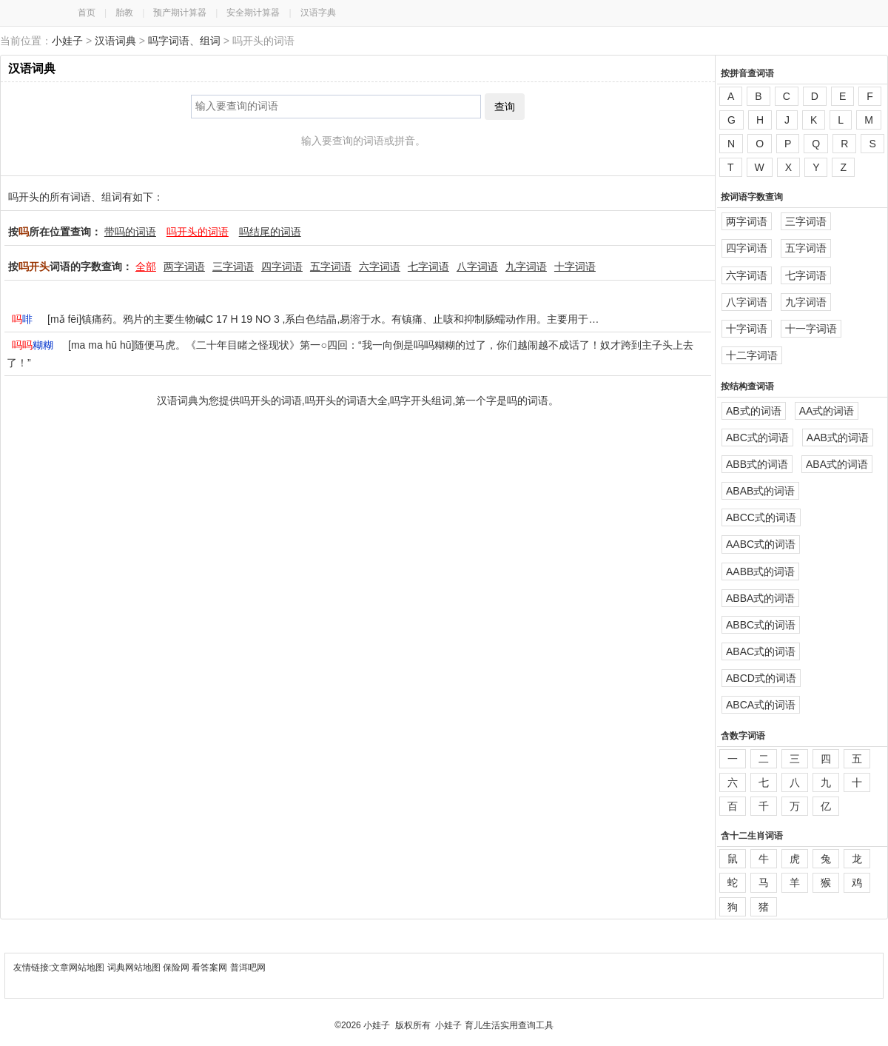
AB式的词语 (753, 411)
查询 (504, 107)
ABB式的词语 (757, 464)
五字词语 (331, 266)
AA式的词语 (827, 411)
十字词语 (575, 266)
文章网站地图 (79, 967)
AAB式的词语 (838, 437)
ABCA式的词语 (761, 705)
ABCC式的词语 (761, 517)
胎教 (124, 12)
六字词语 (379, 266)
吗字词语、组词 (184, 41)
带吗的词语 (130, 232)
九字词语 (526, 266)
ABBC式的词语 (761, 625)
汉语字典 (318, 12)
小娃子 (67, 41)
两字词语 (184, 266)
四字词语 (282, 266)
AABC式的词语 (761, 544)
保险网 (176, 967)
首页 (86, 12)
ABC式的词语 (757, 437)
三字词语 (233, 266)
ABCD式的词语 (761, 678)
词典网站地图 (135, 967)
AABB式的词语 (760, 571)
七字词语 (428, 266)
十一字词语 (811, 329)
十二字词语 (752, 355)
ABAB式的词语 (760, 491)
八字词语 (477, 266)
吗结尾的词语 (270, 232)
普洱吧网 (248, 967)
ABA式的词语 (837, 464)
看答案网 (209, 967)
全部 (145, 266)
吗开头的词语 (197, 232)
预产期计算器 (179, 12)
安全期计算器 (253, 12)
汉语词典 (115, 41)
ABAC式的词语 (761, 651)
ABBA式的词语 (760, 598)
